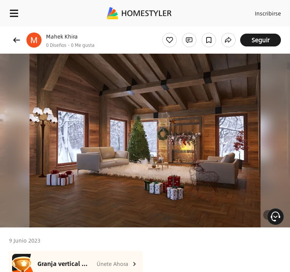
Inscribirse (268, 13)
